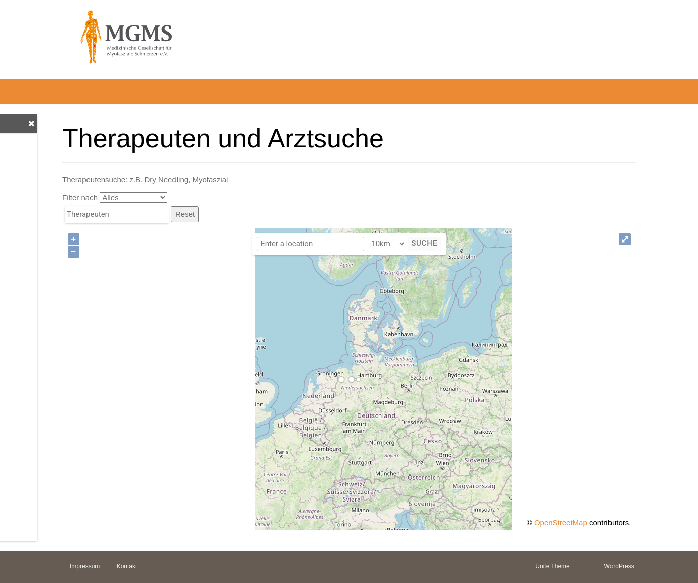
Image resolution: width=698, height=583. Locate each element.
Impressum (85, 566)
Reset (185, 214)
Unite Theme (552, 566)
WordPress (619, 566)
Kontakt (127, 566)
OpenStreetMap (560, 522)
